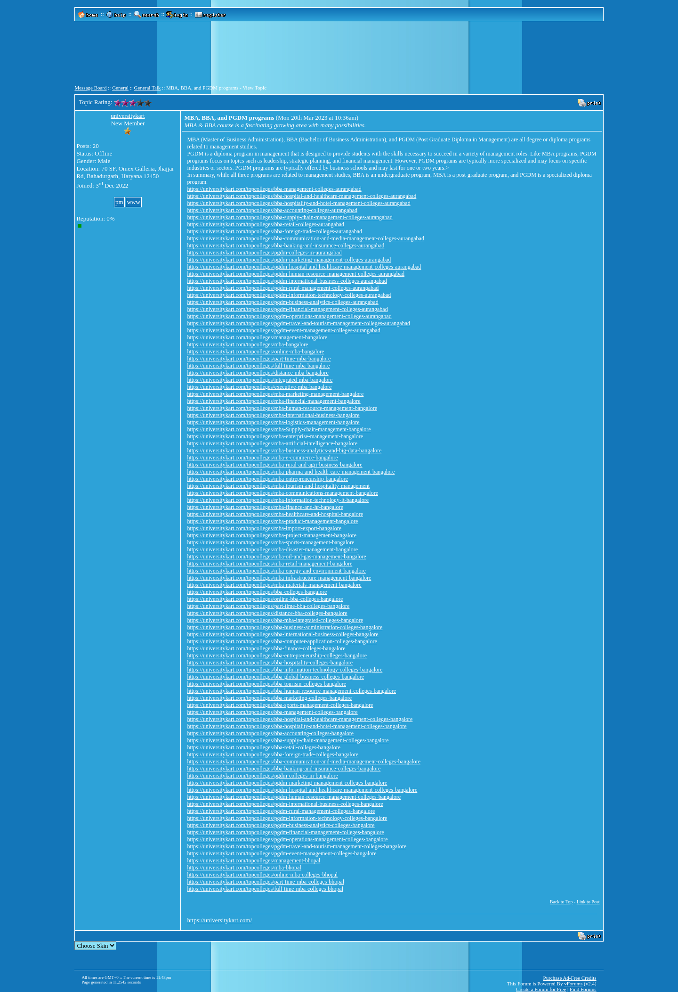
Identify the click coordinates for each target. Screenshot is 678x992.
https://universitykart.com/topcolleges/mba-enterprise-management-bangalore (275, 436)
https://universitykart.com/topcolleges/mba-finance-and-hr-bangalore (265, 507)
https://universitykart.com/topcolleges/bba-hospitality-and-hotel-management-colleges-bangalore (296, 726)
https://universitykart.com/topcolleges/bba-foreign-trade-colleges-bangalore (272, 754)
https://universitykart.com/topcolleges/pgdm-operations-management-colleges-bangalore (287, 839)
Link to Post (588, 901)
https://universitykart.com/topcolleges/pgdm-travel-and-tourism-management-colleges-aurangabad (298, 323)
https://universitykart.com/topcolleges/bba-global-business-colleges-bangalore (275, 676)
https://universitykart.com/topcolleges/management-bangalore (257, 337)
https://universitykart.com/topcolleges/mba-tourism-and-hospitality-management (278, 486)
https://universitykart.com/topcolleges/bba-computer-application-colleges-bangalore (282, 641)
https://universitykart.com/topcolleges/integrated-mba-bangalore (259, 380)
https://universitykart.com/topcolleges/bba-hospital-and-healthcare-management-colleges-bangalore (299, 719)
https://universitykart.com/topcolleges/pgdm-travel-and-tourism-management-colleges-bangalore (296, 846)
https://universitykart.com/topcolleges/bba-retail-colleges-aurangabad (265, 224)
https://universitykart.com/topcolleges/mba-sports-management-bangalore (270, 542)
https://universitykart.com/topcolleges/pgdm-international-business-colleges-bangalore (285, 804)
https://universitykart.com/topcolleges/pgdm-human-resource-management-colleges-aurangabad (295, 274)
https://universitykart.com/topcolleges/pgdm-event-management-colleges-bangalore (281, 853)
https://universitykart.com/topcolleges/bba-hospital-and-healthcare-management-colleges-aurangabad (301, 196)
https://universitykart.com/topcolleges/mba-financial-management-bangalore (273, 401)
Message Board (90, 87)
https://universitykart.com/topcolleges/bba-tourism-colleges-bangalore (266, 683)
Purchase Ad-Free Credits (570, 978)
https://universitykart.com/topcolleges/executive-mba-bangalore (259, 387)
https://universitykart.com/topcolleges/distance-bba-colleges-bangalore (267, 613)
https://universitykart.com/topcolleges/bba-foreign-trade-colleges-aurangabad (274, 231)
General (120, 87)
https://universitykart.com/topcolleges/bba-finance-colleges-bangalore (266, 648)
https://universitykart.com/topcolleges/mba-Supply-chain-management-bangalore (279, 429)
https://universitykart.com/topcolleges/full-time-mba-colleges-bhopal (265, 888)
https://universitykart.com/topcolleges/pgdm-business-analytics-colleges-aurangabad (282, 302)
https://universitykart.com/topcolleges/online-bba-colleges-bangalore (265, 599)
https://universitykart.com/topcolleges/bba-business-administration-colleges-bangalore (284, 627)
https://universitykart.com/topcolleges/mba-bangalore (247, 344)
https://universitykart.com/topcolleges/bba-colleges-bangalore (257, 592)
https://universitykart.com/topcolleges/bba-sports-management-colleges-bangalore (280, 705)
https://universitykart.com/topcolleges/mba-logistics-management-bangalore (273, 422)
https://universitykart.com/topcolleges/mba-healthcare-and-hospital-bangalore (275, 514)
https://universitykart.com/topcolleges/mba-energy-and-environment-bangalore (276, 570)
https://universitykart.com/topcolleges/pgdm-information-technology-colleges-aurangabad (289, 295)
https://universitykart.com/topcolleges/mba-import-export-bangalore (264, 528)
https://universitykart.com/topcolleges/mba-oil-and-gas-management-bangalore (276, 556)
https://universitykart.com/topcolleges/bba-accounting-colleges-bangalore (270, 733)
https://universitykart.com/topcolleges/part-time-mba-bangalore (259, 358)
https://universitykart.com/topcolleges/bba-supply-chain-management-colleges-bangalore (287, 740)
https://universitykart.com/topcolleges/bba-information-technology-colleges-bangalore (284, 669)
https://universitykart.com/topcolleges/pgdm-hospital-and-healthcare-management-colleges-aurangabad (304, 266)
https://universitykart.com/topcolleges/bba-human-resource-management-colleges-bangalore (291, 691)
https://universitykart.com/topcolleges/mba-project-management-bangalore (271, 535)
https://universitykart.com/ (219, 920)
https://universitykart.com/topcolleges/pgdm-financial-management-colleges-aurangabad (287, 309)
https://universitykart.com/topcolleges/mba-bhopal (244, 867)
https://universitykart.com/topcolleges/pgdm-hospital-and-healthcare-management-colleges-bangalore (302, 790)
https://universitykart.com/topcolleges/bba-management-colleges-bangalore (272, 712)
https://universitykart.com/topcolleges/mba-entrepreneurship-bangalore (267, 479)
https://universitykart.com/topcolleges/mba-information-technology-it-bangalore (278, 500)
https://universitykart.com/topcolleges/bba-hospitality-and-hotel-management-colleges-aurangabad (298, 203)
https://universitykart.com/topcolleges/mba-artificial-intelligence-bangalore (272, 443)
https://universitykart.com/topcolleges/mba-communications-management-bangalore (282, 493)
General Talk (147, 87)
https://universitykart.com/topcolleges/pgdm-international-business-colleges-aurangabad (287, 281)
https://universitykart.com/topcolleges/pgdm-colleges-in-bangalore (262, 775)
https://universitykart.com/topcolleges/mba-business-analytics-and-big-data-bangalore (284, 450)
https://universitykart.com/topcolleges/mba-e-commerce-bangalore (262, 457)
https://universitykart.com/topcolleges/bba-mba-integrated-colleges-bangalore (275, 620)
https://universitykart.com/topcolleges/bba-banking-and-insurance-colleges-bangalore (283, 768)
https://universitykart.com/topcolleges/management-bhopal (253, 860)
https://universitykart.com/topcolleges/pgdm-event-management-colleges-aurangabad (283, 330)
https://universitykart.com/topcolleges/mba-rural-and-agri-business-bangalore (274, 464)
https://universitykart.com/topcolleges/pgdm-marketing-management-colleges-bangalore (287, 782)
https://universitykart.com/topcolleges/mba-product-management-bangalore (272, 521)
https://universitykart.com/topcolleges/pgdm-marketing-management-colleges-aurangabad (289, 259)
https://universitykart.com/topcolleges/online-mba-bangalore (255, 351)
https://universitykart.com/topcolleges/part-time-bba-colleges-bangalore (268, 606)
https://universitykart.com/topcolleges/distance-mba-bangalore (257, 372)
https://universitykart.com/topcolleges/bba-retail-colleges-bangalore (263, 747)
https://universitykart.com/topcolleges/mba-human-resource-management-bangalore (282, 408)
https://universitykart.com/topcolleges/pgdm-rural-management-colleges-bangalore (281, 811)
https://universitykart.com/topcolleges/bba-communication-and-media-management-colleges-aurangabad (305, 238)
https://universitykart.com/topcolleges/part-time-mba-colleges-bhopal (265, 881)
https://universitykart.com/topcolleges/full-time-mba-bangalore (258, 365)
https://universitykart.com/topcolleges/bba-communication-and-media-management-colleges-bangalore (303, 761)
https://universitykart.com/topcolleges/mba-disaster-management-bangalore (272, 549)
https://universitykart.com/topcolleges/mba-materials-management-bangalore (274, 585)
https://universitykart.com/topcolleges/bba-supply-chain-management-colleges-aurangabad (289, 217)
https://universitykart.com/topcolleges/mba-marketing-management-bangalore (275, 394)
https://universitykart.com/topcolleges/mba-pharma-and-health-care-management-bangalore (291, 471)
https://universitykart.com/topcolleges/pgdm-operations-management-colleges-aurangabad (289, 316)
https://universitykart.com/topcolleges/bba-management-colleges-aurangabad (274, 189)
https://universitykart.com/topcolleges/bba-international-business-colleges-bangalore (282, 634)
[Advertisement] (339, 56)
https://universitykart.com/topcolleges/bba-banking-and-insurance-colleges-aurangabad (285, 245)
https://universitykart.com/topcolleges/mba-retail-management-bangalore (269, 563)
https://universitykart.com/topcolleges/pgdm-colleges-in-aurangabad (264, 252)
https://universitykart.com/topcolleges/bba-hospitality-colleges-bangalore (270, 662)
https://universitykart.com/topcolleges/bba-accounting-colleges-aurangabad (272, 210)
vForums (573, 983)
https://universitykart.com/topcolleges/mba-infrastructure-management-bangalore (279, 577)
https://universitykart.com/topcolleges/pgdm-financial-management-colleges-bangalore (285, 832)
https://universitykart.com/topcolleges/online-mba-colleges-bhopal (262, 874)
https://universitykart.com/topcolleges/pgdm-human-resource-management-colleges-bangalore (294, 797)
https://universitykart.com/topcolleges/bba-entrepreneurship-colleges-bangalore (277, 655)
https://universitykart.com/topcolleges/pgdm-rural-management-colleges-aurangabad (283, 288)
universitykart (128, 115)
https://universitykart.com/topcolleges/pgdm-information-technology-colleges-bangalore (287, 818)
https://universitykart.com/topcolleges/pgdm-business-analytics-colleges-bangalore (280, 825)
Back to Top (561, 901)
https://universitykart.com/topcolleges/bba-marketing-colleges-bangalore (269, 698)
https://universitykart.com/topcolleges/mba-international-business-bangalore (273, 415)
